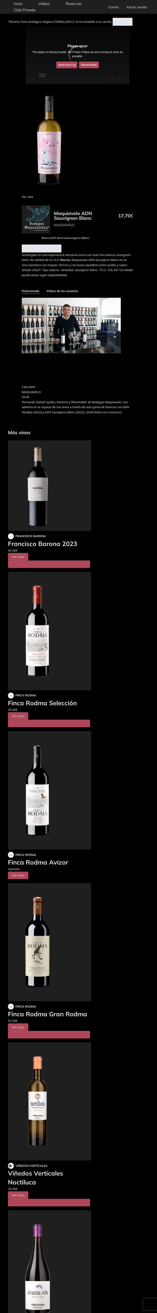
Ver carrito (122, 22)
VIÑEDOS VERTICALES (31, 1166)
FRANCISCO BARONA (30, 536)
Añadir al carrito (41, 248)
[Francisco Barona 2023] (49, 485)
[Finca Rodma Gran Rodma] (49, 942)
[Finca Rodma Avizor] (49, 790)
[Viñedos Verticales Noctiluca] (49, 1101)
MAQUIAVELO (64, 225)
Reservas (74, 3)
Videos (44, 3)
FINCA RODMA (25, 695)
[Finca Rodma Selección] (49, 631)
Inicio (18, 3)
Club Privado (25, 10)
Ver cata (18, 557)
